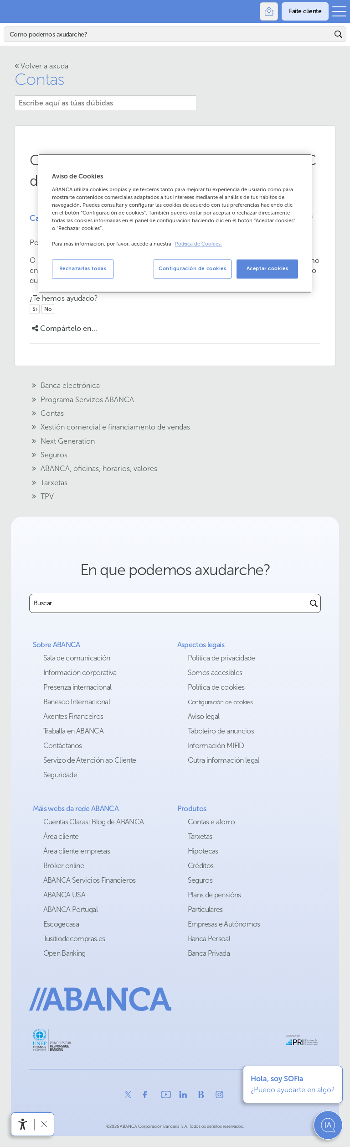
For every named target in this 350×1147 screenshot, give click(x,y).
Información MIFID (216, 745)
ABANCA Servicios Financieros (89, 880)
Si (34, 309)
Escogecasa (61, 924)
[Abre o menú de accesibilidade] (23, 1124)
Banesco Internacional (76, 701)
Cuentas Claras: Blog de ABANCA (93, 821)
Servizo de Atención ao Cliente (89, 760)
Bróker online (63, 865)
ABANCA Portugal (70, 909)
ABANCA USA (64, 894)
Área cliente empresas (76, 851)
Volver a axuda (41, 66)
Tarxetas (200, 836)
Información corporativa (80, 672)
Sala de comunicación (76, 658)
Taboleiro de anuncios (221, 731)
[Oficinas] (269, 11)
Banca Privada (209, 953)
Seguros (200, 880)
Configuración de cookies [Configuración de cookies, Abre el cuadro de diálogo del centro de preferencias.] (192, 269)
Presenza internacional (77, 687)
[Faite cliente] (305, 11)
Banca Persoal (209, 938)
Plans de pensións (214, 894)
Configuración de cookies (220, 702)
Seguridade (60, 774)
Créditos (201, 865)
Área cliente (61, 836)
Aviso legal (204, 716)
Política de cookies (216, 687)
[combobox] (168, 603)
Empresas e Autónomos (224, 924)
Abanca (11, 11)
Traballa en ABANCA (73, 731)
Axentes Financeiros (73, 716)
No (47, 309)
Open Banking (64, 953)
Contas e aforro (211, 821)
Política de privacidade (221, 658)
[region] (175, 223)
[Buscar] (168, 34)
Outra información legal (223, 760)
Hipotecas (203, 851)
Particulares (205, 909)
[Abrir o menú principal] (339, 11)
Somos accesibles (215, 672)
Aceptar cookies (267, 269)
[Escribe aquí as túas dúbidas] (106, 103)
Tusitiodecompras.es (74, 938)
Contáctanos (62, 745)
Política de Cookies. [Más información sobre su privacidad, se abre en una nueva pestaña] (198, 244)
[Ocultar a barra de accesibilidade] (44, 1124)
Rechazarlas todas (83, 269)
